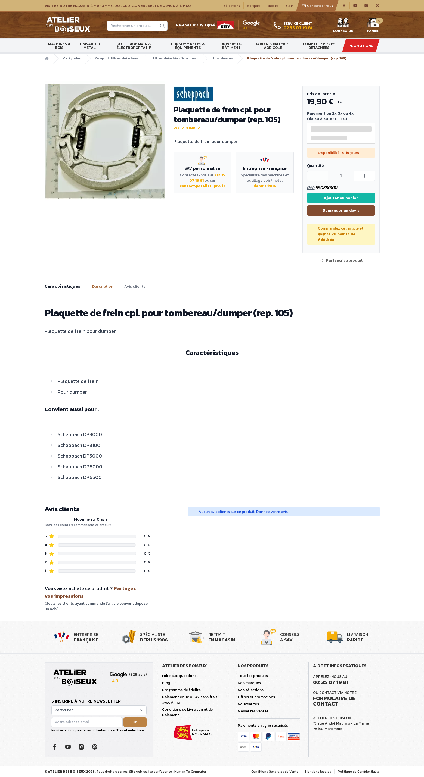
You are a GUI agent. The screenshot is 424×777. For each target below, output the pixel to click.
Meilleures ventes (253, 711)
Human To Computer (190, 771)
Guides (272, 6)
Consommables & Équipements (188, 46)
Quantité (315, 165)
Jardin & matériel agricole (273, 46)
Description (102, 286)
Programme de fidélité (181, 690)
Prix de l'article (321, 94)
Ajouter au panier (341, 198)
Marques (254, 6)
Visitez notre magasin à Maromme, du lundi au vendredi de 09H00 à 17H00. (118, 6)
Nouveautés (248, 704)
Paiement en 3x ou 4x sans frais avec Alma (189, 699)
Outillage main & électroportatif (133, 46)
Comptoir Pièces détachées (319, 46)
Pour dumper (222, 58)
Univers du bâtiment (231, 46)
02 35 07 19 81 (331, 682)
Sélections (232, 6)
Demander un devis (341, 210)
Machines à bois (59, 46)
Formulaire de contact (334, 701)
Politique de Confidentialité (359, 771)
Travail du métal (89, 46)
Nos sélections (251, 690)
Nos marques (249, 683)
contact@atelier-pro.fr (202, 186)
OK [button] (135, 722)
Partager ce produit (341, 260)
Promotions (361, 46)
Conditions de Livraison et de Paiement (187, 712)
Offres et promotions (256, 697)
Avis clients (134, 286)
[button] (341, 260)
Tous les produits (253, 676)
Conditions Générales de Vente (274, 771)
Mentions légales (318, 771)
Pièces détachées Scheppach (175, 58)
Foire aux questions (179, 676)
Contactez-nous (317, 5)
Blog (289, 6)
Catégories (72, 58)
